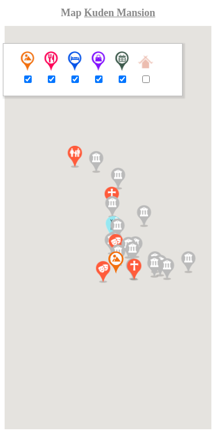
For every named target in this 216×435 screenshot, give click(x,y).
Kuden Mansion (120, 12)
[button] (74, 156)
